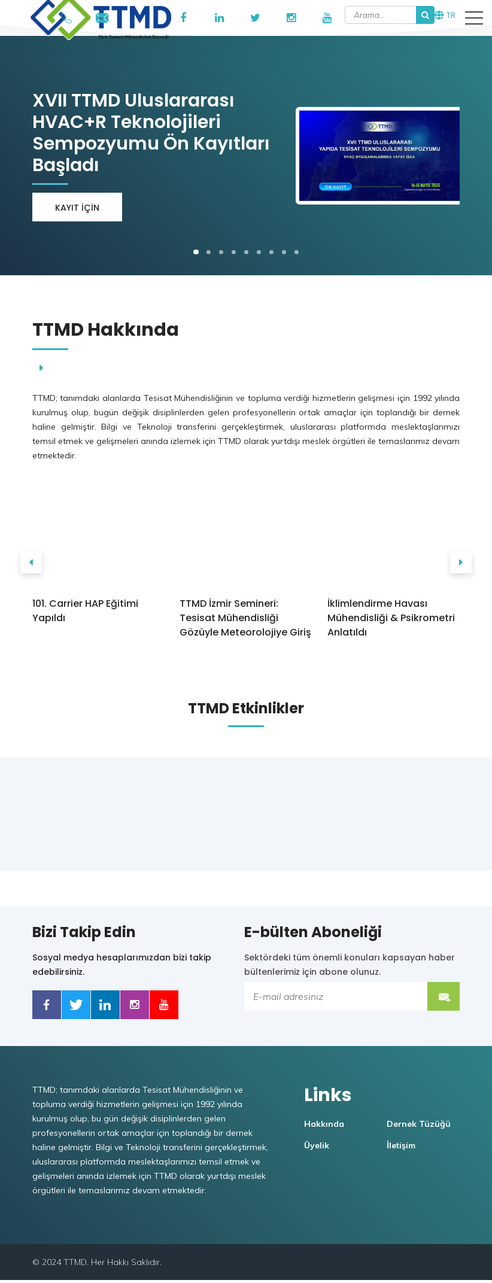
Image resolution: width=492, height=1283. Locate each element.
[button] (474, 18)
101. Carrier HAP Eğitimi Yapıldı (83, 611)
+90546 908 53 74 (66, 15)
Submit (445, 996)
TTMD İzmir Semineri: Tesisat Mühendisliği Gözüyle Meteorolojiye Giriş (245, 618)
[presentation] (29, 562)
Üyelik (318, 1148)
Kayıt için (75, 208)
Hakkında (326, 1126)
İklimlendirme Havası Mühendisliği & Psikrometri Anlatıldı (389, 618)
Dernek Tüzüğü (420, 1126)
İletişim (402, 1148)
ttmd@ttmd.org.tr (102, 15)
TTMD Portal (138, 18)
